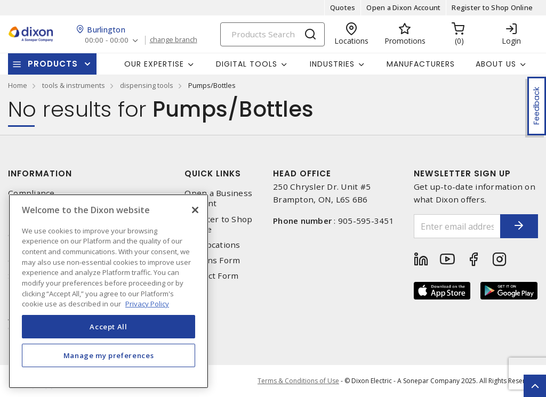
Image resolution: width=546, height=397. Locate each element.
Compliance (31, 193)
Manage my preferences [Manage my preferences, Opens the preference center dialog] (108, 355)
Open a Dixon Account (403, 7)
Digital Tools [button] (246, 64)
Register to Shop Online (492, 7)
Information (40, 173)
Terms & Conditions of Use (298, 380)
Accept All (108, 326)
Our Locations (212, 245)
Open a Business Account (218, 198)
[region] (108, 291)
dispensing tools (146, 85)
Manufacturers (421, 64)
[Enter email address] (450, 226)
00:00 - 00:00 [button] (107, 40)
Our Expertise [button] (154, 64)
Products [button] (53, 63)
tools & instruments (73, 85)
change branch (175, 40)
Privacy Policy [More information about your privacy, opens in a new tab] (147, 304)
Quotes (343, 7)
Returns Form (212, 260)
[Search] (272, 34)
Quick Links (212, 173)
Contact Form (211, 276)
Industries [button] (332, 64)
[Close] (195, 210)
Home (17, 85)
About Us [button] (496, 64)
